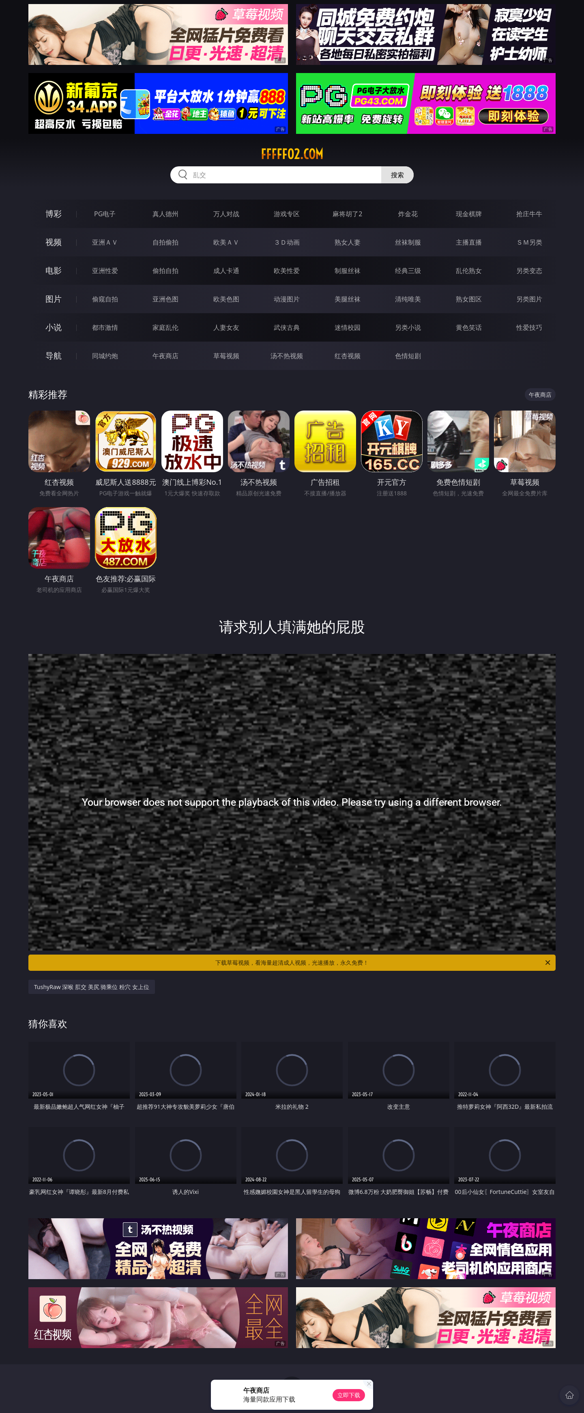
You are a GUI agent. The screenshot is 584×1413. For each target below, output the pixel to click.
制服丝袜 (348, 270)
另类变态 (529, 270)
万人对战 (226, 213)
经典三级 (408, 270)
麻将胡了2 (347, 213)
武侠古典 (287, 327)
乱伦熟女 (469, 270)
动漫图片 (287, 299)
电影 (53, 270)
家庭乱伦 (165, 327)
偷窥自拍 (105, 299)
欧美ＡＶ (226, 242)
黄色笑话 (469, 327)
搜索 (397, 174)
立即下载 (348, 1395)
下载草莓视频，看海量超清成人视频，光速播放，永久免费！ (383, 963)
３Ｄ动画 (287, 242)
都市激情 (105, 327)
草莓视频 (226, 355)
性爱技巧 (529, 327)
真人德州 (165, 213)
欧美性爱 (287, 270)
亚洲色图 (165, 299)
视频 (53, 242)
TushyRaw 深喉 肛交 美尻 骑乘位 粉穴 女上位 (91, 987)
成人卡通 (226, 270)
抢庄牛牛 (529, 213)
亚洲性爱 (105, 270)
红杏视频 (348, 355)
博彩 (53, 213)
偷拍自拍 (165, 270)
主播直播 (469, 242)
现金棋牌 (469, 213)
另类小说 (408, 327)
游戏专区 (287, 213)
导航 (53, 355)
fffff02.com (292, 154)
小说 (53, 327)
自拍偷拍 (165, 242)
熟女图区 (469, 299)
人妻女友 (226, 327)
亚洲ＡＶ (105, 242)
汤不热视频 (287, 355)
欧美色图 (226, 299)
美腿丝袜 (348, 299)
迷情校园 (348, 327)
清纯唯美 (408, 299)
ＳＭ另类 (529, 242)
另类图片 (529, 299)
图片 (53, 298)
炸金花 (408, 213)
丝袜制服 (408, 242)
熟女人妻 (348, 242)
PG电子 (105, 213)
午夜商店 (165, 355)
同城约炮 (105, 355)
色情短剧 (408, 355)
